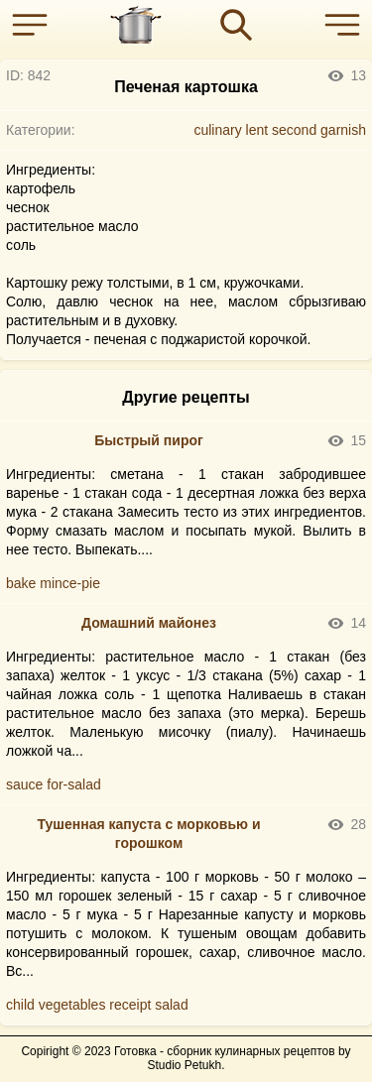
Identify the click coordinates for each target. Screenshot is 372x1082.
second (294, 130)
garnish (343, 130)
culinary (217, 130)
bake (21, 583)
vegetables (72, 1005)
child (20, 1005)
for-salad (73, 784)
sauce (24, 784)
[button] (34, 25)
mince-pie (70, 583)
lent (257, 130)
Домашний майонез (148, 623)
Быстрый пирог (148, 440)
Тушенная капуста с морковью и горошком (148, 833)
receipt (130, 1005)
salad (171, 1005)
